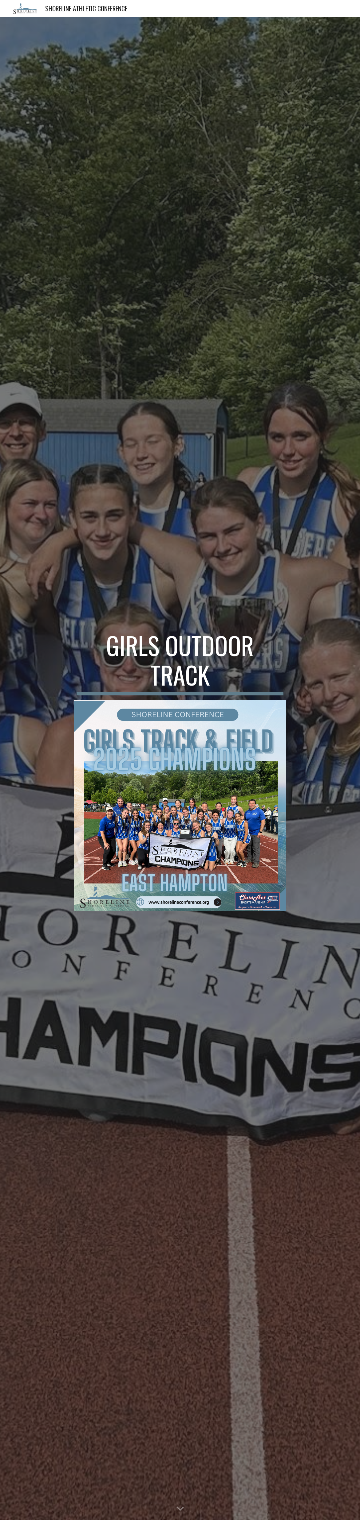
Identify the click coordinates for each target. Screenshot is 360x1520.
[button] (180, 1509)
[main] (180, 663)
